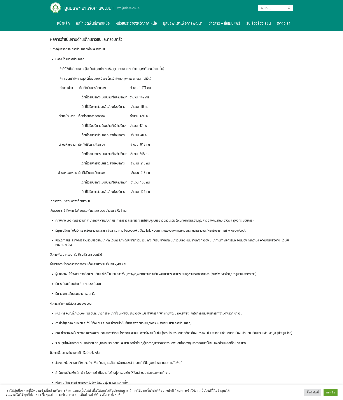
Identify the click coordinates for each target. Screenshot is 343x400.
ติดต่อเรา (283, 22)
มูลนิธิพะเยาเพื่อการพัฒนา (89, 7)
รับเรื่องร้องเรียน (258, 22)
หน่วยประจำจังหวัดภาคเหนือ (136, 22)
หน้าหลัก (63, 22)
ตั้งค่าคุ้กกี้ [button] (313, 392)
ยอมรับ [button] (330, 392)
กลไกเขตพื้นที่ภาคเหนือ (93, 22)
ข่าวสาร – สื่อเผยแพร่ (224, 22)
